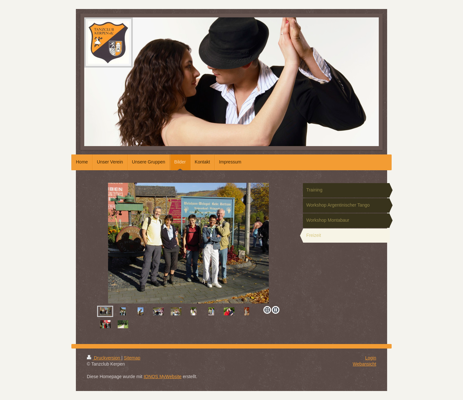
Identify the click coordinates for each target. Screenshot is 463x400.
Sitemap (132, 357)
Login (370, 357)
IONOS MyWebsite (163, 376)
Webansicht (364, 364)
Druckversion (104, 357)
